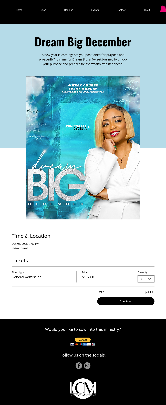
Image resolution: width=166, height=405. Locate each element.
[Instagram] (87, 365)
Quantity (142, 272)
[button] (95, 8)
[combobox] (146, 278)
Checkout (126, 301)
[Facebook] (79, 365)
